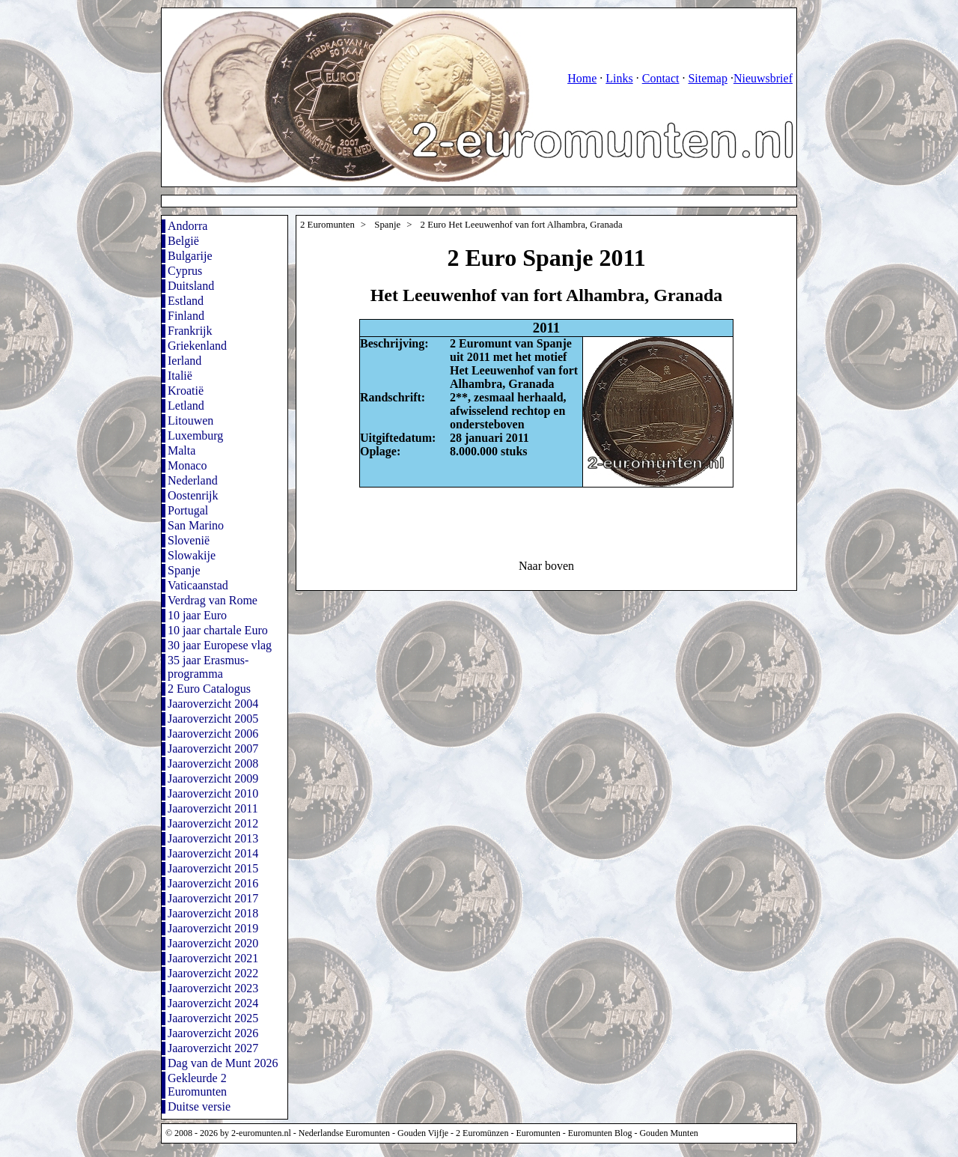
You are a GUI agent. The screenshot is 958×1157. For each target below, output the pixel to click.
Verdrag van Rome (212, 600)
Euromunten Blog (600, 1133)
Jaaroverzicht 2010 (213, 793)
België (183, 240)
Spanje (184, 570)
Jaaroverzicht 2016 (213, 883)
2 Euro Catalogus (209, 688)
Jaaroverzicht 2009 (213, 778)
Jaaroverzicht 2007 (213, 748)
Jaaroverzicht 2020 (213, 943)
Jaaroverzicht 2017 (213, 898)
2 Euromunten (327, 224)
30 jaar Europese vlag (220, 645)
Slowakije (192, 555)
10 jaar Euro (197, 615)
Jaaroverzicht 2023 (213, 988)
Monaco (187, 465)
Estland (186, 300)
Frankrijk (190, 330)
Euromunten (538, 1133)
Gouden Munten (668, 1133)
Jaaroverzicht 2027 (213, 1048)
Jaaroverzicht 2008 (213, 763)
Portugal (188, 510)
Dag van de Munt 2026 (223, 1063)
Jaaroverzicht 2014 (213, 853)
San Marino (196, 525)
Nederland (193, 480)
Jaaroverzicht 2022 (213, 973)
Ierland (184, 360)
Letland (186, 405)
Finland (186, 315)
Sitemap (707, 78)
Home (582, 78)
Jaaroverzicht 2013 (213, 838)
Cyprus (185, 270)
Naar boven (546, 565)
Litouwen (190, 420)
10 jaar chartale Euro (218, 630)
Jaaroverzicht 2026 (213, 1033)
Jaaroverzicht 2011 (213, 808)
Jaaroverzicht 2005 (213, 718)
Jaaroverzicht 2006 (213, 733)
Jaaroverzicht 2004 (213, 703)
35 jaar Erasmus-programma (208, 667)
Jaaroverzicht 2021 (213, 958)
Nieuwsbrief (763, 78)
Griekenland (197, 345)
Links (618, 78)
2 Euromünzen (482, 1133)
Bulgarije (190, 255)
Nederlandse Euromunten (344, 1133)
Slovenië (189, 540)
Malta (181, 450)
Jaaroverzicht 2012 (213, 823)
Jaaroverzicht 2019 (213, 928)
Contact (661, 78)
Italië (180, 375)
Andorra (187, 225)
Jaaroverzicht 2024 (213, 1003)
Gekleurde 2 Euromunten (197, 1085)
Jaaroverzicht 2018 (213, 913)
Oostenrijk (193, 495)
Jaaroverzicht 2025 (213, 1018)
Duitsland (191, 285)
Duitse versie (199, 1106)
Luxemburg (195, 435)
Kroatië (186, 390)
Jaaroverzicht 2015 (213, 868)
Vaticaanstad (198, 585)
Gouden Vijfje (422, 1133)
